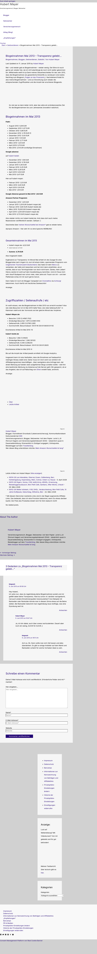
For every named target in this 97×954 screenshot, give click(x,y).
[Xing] (10, 935)
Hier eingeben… (12, 687)
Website (9, 728)
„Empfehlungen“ (9, 918)
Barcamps (48, 768)
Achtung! (57, 281)
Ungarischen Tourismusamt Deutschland (21, 265)
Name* (8, 712)
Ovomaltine (46, 281)
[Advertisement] (25, 293)
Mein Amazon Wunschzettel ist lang (49, 448)
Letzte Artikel (14, 404)
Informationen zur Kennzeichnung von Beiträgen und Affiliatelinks (28, 916)
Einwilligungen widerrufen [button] (13, 930)
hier (42, 873)
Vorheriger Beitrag (8, 553)
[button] (3, 43)
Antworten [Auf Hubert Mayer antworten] (63, 630)
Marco (54, 265)
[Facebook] (5, 935)
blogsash (12, 584)
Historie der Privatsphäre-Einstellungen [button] (49, 798)
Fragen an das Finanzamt (34, 77)
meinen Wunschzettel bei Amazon (32, 225)
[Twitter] (3, 935)
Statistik (41, 59)
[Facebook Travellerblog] (13, 935)
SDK (20, 436)
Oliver (39, 370)
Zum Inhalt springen (7, 1)
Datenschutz (49, 764)
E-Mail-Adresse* (12, 720)
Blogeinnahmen (12, 59)
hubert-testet (14, 156)
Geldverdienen (31, 59)
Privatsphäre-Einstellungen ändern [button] (49, 788)
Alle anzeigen (36, 473)
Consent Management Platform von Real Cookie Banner (21, 941)
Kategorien (45, 892)
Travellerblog (28, 446)
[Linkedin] (0, 935)
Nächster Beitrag (7, 555)
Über (11, 402)
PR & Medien (8, 923)
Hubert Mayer (9, 4)
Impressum (48, 761)
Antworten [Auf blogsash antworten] (63, 610)
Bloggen (22, 59)
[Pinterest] (8, 935)
